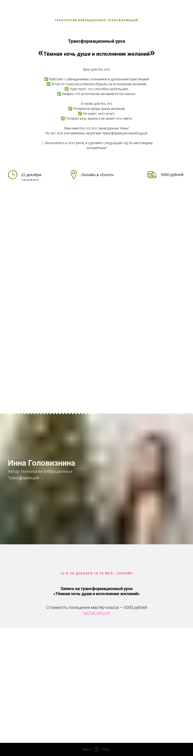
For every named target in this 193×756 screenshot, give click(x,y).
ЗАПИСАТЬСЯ (96, 613)
